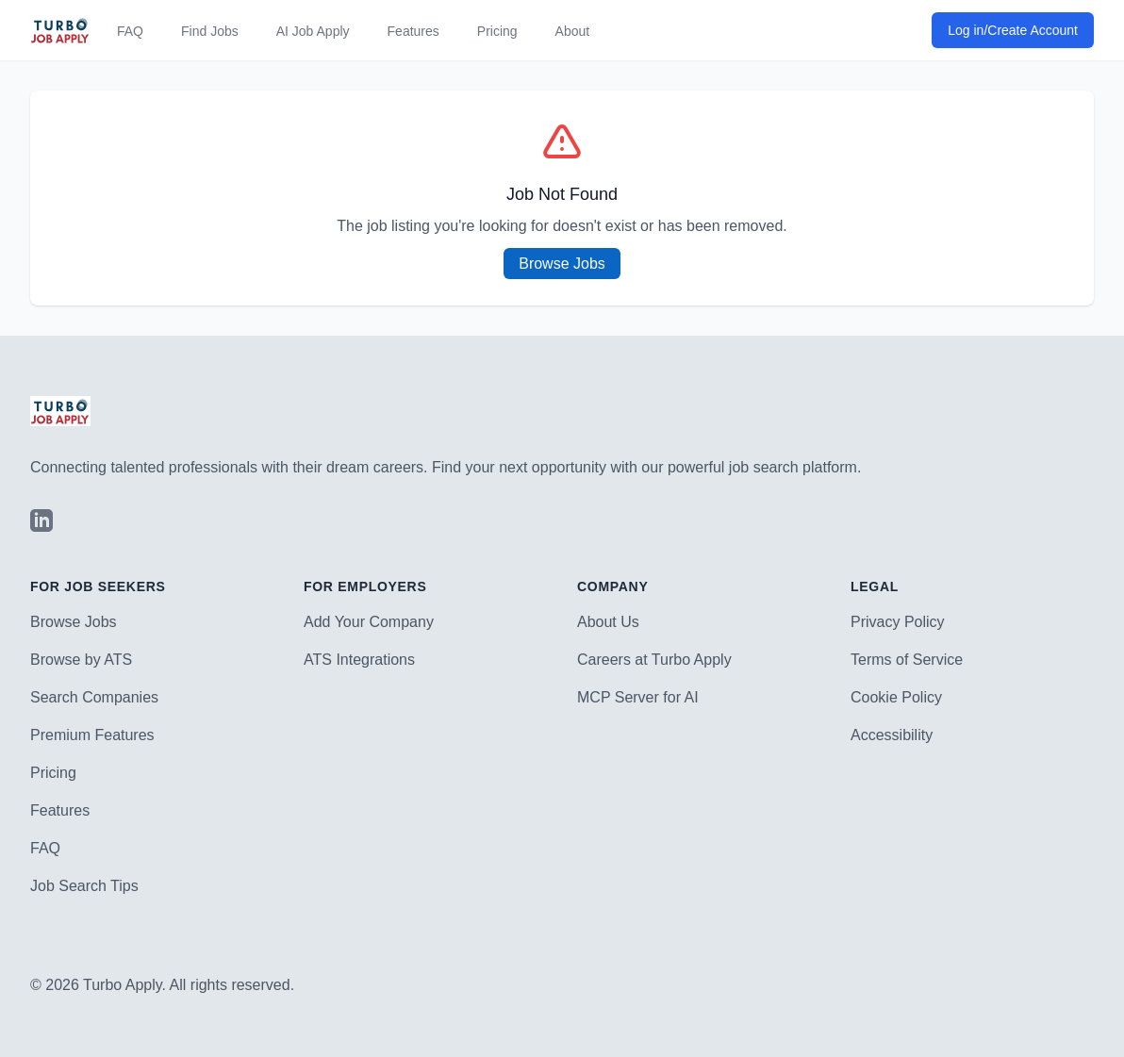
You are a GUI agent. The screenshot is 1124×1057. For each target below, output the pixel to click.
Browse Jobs (562, 264)
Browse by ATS (81, 660)
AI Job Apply (313, 31)
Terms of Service (907, 660)
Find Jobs (210, 31)
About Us (608, 622)
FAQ (130, 31)
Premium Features (92, 735)
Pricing (497, 31)
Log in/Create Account (1013, 30)
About (572, 31)
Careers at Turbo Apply (654, 660)
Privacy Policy (898, 622)
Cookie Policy (896, 697)
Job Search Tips (84, 886)
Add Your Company (369, 622)
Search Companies (94, 697)
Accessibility (892, 735)
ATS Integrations (359, 660)
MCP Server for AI (638, 697)
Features (413, 31)
